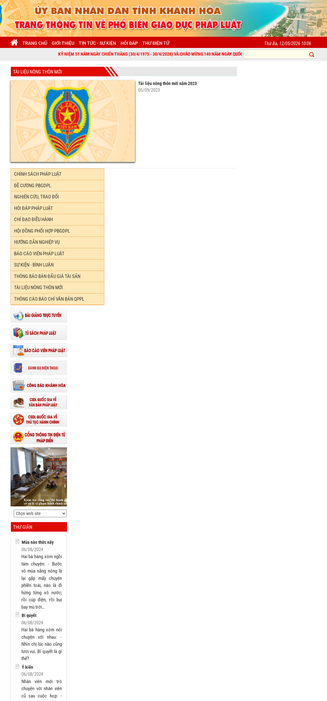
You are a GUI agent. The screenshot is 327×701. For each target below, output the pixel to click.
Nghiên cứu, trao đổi (36, 197)
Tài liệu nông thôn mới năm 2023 (167, 83)
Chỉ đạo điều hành (33, 219)
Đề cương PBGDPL (32, 186)
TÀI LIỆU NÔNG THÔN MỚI (37, 72)
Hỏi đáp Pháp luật (33, 208)
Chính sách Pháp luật (38, 174)
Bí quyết (29, 615)
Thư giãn (22, 527)
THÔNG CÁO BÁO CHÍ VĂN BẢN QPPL (49, 299)
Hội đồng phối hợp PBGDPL (42, 231)
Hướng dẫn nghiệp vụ (37, 242)
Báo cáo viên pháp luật (39, 254)
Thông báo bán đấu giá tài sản (47, 276)
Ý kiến (27, 667)
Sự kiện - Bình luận (34, 265)
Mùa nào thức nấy (38, 542)
